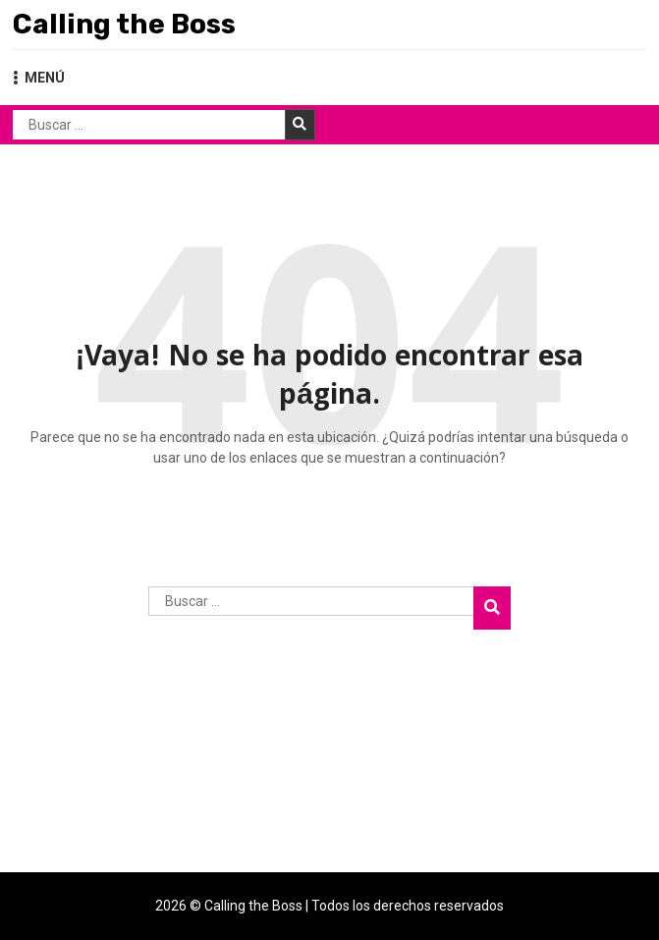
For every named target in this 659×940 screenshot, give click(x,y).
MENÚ (39, 77)
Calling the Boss (124, 24)
